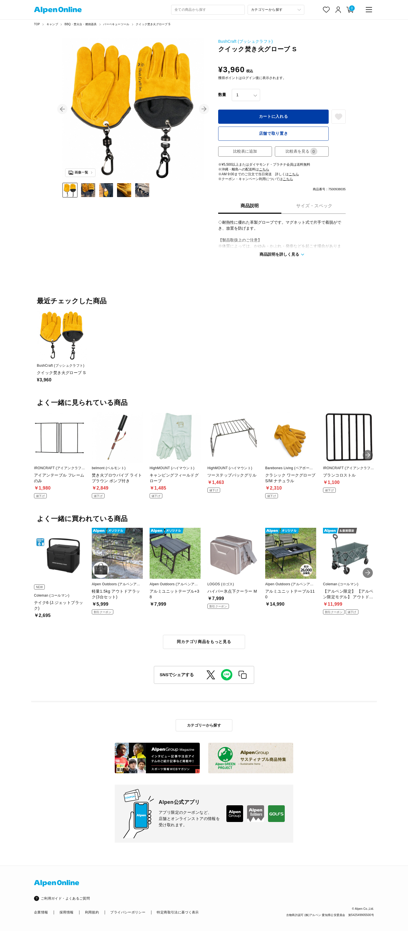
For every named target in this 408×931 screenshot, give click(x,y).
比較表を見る (301, 151)
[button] (62, 109)
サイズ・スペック (314, 205)
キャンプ (52, 24)
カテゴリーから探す (204, 725)
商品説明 (250, 205)
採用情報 (66, 912)
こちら (264, 169)
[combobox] (208, 10)
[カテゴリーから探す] (276, 10)
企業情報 (41, 912)
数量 (222, 94)
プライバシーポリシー (127, 912)
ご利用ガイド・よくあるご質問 (65, 898)
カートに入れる (273, 116)
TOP (37, 24)
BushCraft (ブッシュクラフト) (245, 41)
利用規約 (92, 912)
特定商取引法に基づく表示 (178, 912)
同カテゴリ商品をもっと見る (204, 641)
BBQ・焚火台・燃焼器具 (81, 24)
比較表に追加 (245, 151)
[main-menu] (369, 10)
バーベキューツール (116, 24)
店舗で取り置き (273, 133)
